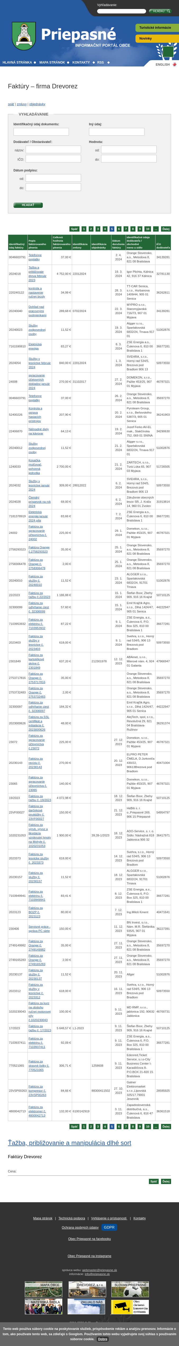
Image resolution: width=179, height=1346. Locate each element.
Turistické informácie (155, 28)
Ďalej (166, 229)
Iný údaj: (95, 124)
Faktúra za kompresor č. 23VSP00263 (37, 1090)
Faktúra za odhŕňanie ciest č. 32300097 (39, 706)
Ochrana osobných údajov (80, 1227)
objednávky (37, 104)
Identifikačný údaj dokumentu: (36, 124)
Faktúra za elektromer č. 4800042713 (37, 1111)
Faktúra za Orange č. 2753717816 (37, 678)
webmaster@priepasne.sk (99, 1270)
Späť (74, 229)
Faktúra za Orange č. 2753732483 (37, 692)
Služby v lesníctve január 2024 (39, 485)
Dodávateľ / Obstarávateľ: (32, 142)
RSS (100, 62)
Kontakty (81, 62)
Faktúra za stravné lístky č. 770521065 (39, 1065)
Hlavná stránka (17, 62)
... (156, 229)
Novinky (145, 38)
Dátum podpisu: (25, 170)
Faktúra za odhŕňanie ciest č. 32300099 (39, 607)
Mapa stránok (52, 62)
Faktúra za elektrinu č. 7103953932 (37, 624)
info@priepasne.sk (97, 1274)
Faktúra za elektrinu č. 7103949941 (37, 896)
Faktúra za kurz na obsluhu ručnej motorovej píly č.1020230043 (40, 1012)
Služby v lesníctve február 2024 (40, 363)
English (163, 64)
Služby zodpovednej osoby (37, 330)
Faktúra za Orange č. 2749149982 (37, 945)
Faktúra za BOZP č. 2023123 (36, 912)
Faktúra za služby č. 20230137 (36, 974)
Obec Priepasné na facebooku (89, 1239)
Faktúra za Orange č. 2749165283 (37, 960)
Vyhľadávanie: (107, 5)
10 (147, 229)
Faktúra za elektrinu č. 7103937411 (37, 1042)
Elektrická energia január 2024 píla (38, 516)
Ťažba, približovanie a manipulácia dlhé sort (69, 1142)
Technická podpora (71, 1218)
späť (11, 104)
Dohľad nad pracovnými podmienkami (37, 311)
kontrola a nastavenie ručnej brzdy (37, 292)
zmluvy (22, 104)
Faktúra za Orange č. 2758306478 (37, 564)
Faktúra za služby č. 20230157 (36, 877)
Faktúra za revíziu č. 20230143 (36, 763)
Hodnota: (96, 142)
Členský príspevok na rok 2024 (40, 501)
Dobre (102, 1339)
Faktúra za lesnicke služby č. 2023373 (39, 858)
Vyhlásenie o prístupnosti (109, 1218)
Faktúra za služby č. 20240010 (36, 580)
